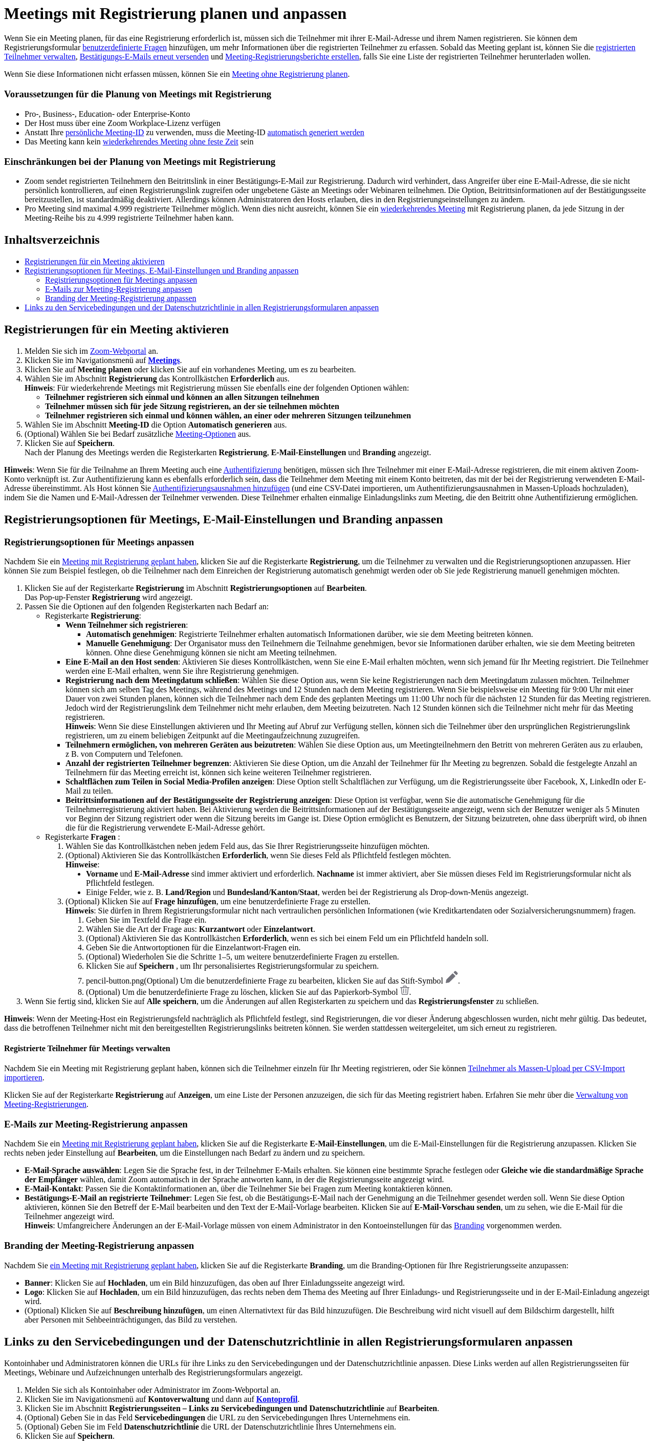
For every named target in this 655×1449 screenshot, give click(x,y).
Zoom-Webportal (118, 351)
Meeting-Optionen (206, 434)
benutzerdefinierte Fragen (124, 47)
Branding (469, 1225)
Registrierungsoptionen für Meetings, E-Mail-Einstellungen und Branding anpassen (161, 270)
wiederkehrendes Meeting (423, 208)
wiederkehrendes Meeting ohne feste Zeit (170, 141)
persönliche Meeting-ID (105, 132)
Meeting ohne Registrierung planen (289, 74)
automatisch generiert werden (316, 132)
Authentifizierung (252, 469)
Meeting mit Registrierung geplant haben (129, 561)
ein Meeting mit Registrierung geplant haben (123, 1265)
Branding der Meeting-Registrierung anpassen (120, 298)
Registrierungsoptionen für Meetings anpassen (121, 279)
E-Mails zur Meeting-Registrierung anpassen (118, 289)
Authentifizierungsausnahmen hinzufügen (221, 488)
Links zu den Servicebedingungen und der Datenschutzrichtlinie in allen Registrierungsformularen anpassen (202, 307)
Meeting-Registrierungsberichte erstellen (292, 56)
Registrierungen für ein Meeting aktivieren (95, 261)
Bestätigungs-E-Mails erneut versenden (144, 56)
